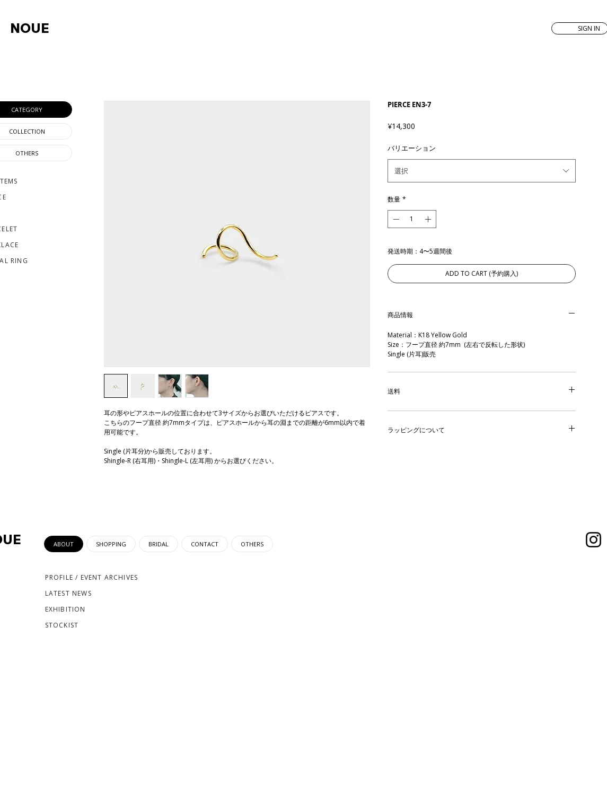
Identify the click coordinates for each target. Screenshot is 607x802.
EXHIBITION (65, 609)
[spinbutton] (412, 219)
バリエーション (412, 148)
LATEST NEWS (68, 593)
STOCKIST (62, 625)
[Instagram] (593, 539)
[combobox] (482, 170)
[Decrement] (395, 219)
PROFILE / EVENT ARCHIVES (91, 577)
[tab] (63, 544)
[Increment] (429, 219)
